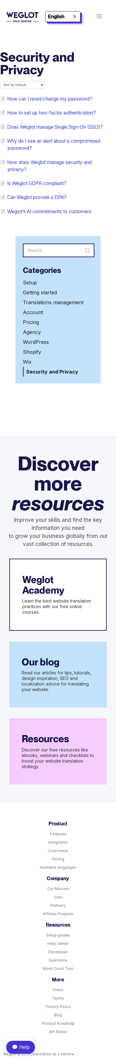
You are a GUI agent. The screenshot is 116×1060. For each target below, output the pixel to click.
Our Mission (58, 888)
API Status (58, 1031)
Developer (58, 952)
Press (58, 990)
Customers (58, 850)
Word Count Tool (58, 968)
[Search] (59, 250)
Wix (27, 362)
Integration (58, 842)
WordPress (36, 342)
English (56, 16)
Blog (58, 1015)
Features (58, 834)
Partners (58, 905)
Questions (58, 960)
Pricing (31, 322)
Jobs (58, 897)
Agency (32, 332)
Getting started (40, 292)
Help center (58, 943)
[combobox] (63, 16)
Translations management (53, 302)
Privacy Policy (58, 1006)
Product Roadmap (58, 1023)
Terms (58, 998)
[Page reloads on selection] (22, 85)
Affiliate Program (58, 913)
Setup (30, 282)
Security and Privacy (52, 372)
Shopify (32, 352)
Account (33, 312)
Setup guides (58, 935)
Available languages (58, 867)
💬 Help (20, 1047)
